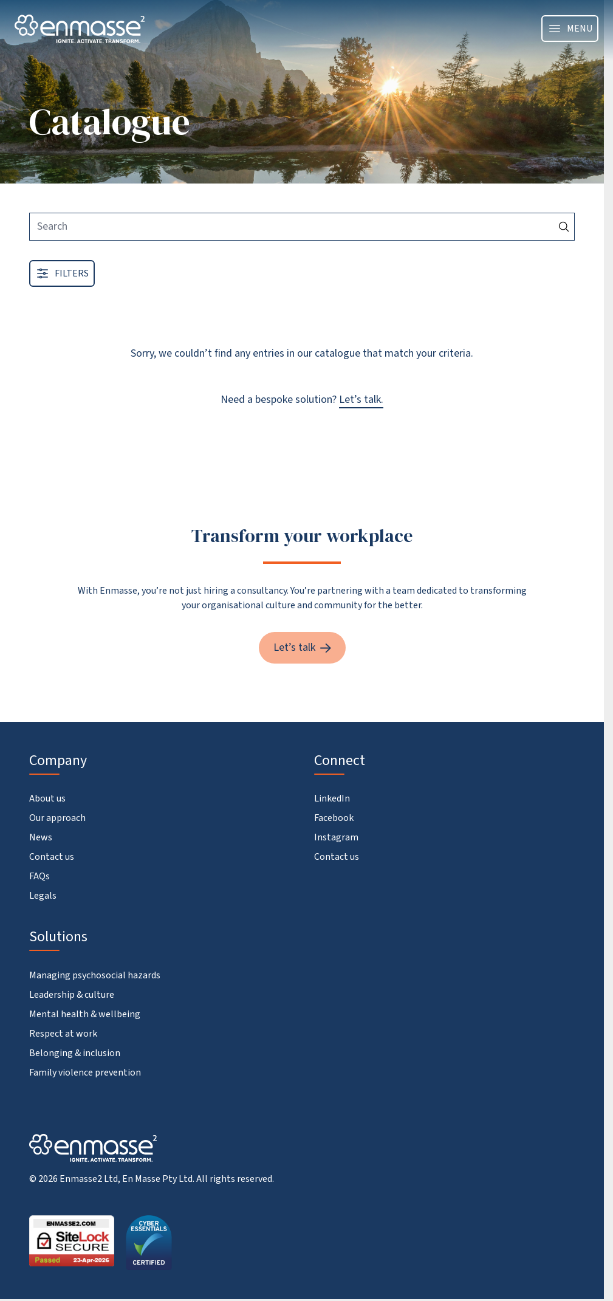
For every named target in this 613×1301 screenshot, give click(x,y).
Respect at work (63, 1033)
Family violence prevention (85, 1072)
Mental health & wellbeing (84, 1014)
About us (47, 798)
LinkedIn (332, 798)
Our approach (57, 818)
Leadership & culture (71, 994)
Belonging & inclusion (74, 1053)
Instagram (336, 837)
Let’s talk (302, 647)
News (40, 837)
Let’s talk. (361, 399)
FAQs (39, 876)
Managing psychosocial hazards (94, 975)
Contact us (51, 856)
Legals (43, 895)
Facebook (334, 818)
